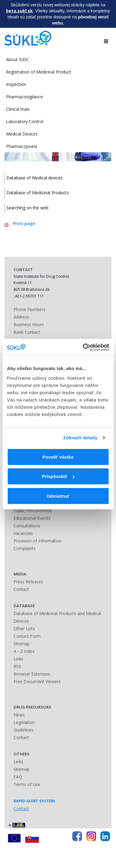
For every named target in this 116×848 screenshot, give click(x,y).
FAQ (18, 777)
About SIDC (17, 59)
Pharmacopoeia (21, 146)
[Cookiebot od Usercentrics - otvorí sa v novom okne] (83, 347)
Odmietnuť (58, 496)
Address (21, 317)
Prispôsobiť (58, 476)
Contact (21, 589)
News (19, 715)
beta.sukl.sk (19, 11)
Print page (24, 223)
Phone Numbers (29, 309)
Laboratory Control (24, 121)
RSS (17, 666)
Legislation (24, 722)
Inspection (16, 84)
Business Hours (29, 324)
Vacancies (23, 533)
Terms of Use (27, 784)
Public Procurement (33, 510)
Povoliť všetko (58, 457)
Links (19, 659)
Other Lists (24, 628)
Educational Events (32, 518)
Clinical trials (18, 109)
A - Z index (24, 651)
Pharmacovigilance (24, 97)
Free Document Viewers (37, 681)
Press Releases (28, 581)
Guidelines (23, 730)
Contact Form (27, 636)
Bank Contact (27, 332)
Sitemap (22, 644)
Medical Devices (22, 134)
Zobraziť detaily (80, 437)
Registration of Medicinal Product (38, 72)
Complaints (25, 548)
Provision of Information (37, 541)
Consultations (27, 526)
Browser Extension (32, 674)
